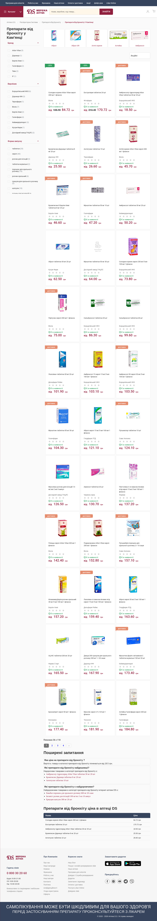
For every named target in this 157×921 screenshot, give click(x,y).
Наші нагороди (49, 866)
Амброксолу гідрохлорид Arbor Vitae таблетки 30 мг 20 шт (70, 774)
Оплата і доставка (75, 3)
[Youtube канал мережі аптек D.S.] (119, 882)
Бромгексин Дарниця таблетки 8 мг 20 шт (63, 777)
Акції (88, 3)
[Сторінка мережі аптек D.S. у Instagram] (113, 882)
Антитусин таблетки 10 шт (57, 780)
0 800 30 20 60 (17, 873)
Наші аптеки (59, 3)
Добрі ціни (98, 3)
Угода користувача (51, 891)
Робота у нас (33, 3)
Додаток (71, 878)
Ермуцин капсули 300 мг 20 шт (59, 799)
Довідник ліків (73, 891)
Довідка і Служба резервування (80, 875)
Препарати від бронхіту (51, 22)
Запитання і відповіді (76, 882)
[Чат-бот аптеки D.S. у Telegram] (125, 882)
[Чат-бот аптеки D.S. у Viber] (131, 882)
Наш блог (72, 863)
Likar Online (111, 3)
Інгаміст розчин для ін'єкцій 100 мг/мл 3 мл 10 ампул (68, 796)
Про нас (47, 863)
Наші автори (48, 878)
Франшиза (46, 3)
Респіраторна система (29, 22)
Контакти (47, 882)
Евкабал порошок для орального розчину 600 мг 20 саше (69, 793)
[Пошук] (106, 12)
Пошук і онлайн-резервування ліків (82, 866)
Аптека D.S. (11, 22)
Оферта (47, 894)
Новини (47, 869)
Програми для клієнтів (15, 3)
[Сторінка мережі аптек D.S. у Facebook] (107, 882)
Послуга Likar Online (76, 888)
